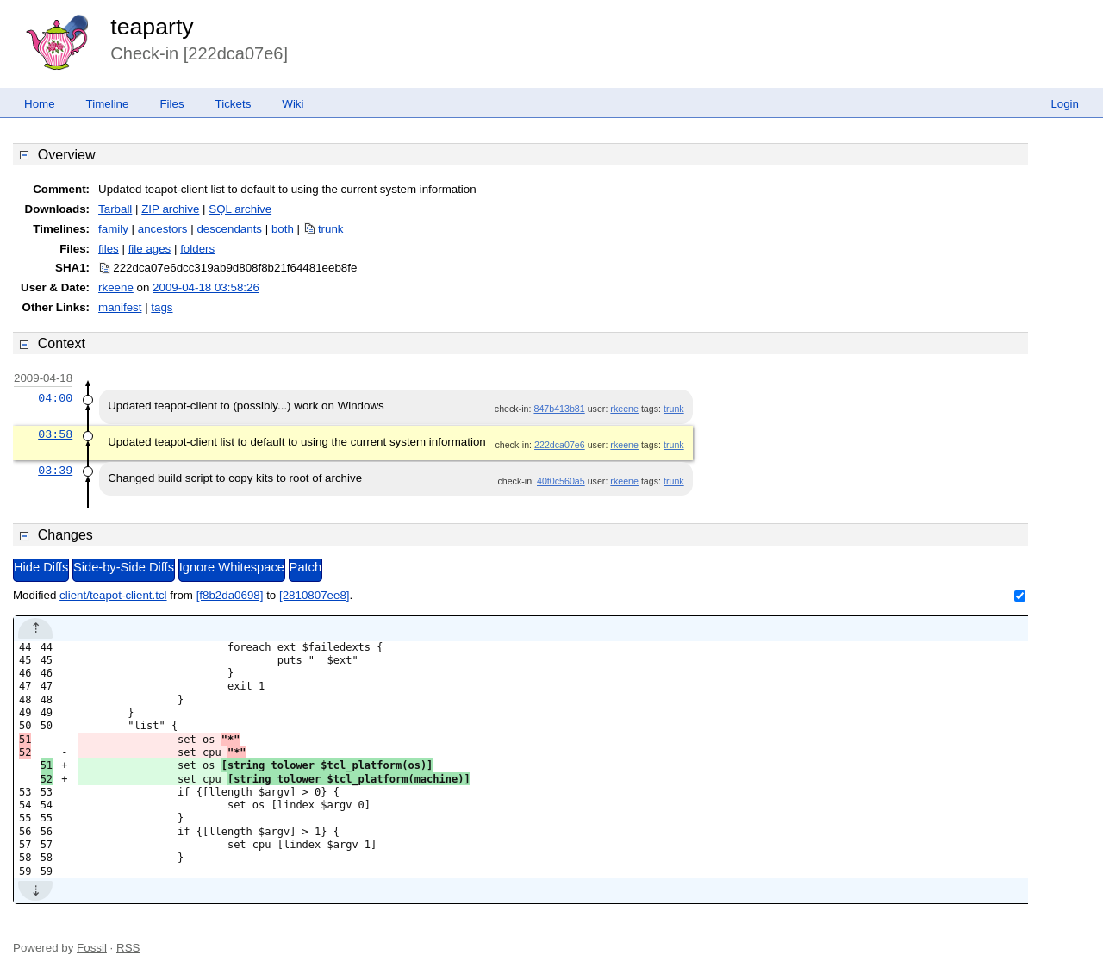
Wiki (292, 103)
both (282, 228)
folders (197, 248)
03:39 (55, 470)
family (113, 228)
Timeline (107, 103)
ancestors (163, 228)
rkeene (116, 287)
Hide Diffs (41, 567)
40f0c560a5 (561, 481)
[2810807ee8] (314, 595)
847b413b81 (558, 408)
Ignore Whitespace (231, 567)
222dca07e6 (559, 445)
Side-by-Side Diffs (123, 567)
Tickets (233, 103)
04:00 (55, 398)
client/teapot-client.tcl (112, 595)
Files (171, 103)
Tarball (115, 209)
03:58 (55, 434)
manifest (119, 307)
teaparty (151, 27)
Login (1064, 103)
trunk (331, 228)
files (108, 248)
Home (39, 103)
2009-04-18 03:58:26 (206, 287)
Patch (305, 567)
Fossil (92, 947)
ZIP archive (170, 209)
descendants (229, 228)
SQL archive (240, 209)
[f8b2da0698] (230, 595)
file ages (149, 248)
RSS (128, 947)
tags (161, 307)
